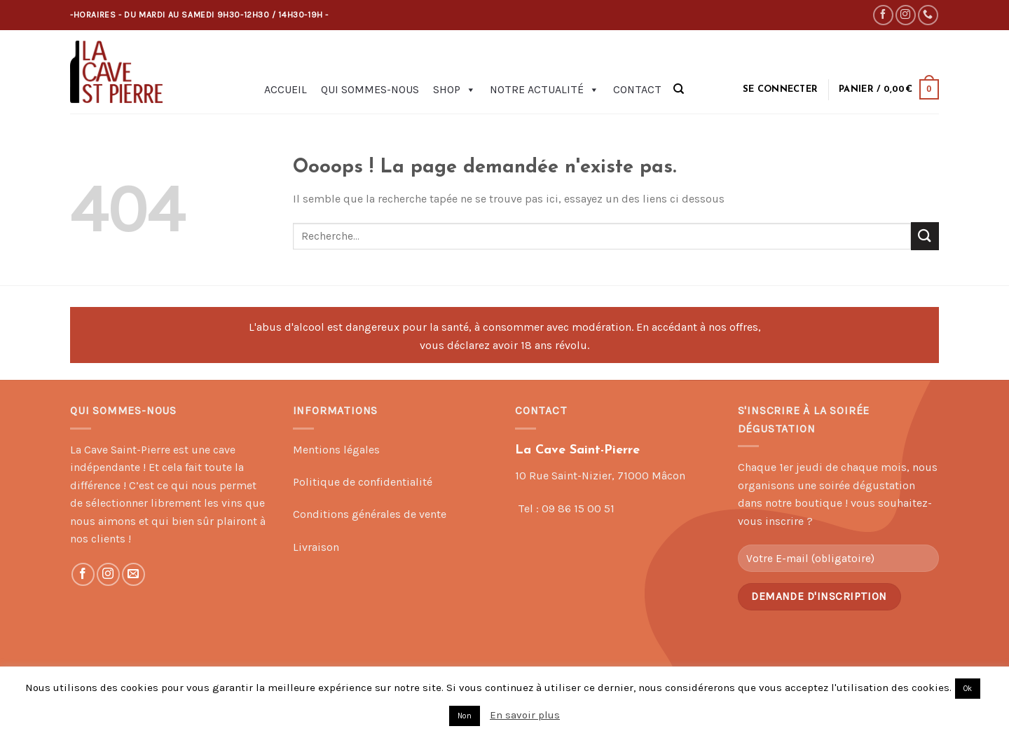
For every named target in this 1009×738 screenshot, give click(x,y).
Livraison (316, 547)
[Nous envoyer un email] (133, 574)
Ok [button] (967, 688)
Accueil (285, 89)
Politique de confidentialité (362, 481)
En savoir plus (525, 715)
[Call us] (928, 15)
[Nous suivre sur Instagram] (905, 15)
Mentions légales (336, 449)
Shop (454, 90)
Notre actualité (544, 90)
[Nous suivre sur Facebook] (883, 15)
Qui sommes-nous (370, 89)
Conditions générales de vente (369, 514)
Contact (637, 89)
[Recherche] (678, 89)
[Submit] (925, 236)
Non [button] (465, 715)
